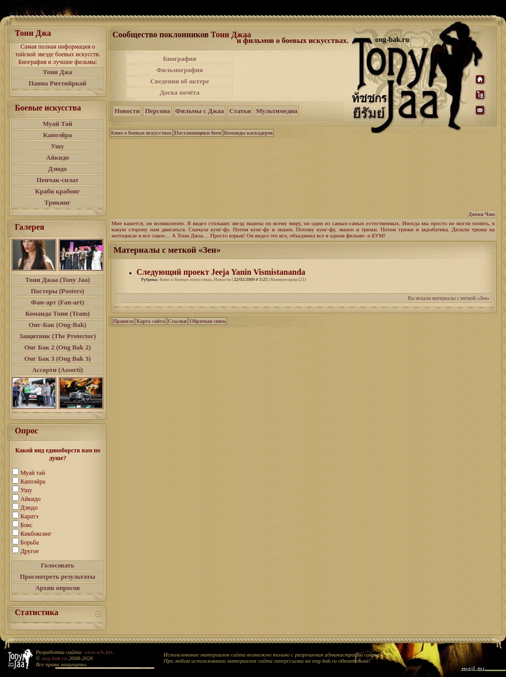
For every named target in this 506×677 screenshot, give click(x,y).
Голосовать (58, 565)
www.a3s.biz (98, 652)
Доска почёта (179, 92)
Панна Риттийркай (57, 83)
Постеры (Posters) (57, 291)
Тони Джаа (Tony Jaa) (57, 279)
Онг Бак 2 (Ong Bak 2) (57, 347)
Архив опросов (57, 588)
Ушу (57, 146)
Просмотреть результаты (58, 576)
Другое (29, 551)
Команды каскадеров (248, 133)
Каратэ (29, 516)
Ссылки (177, 321)
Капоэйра (57, 135)
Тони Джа (58, 72)
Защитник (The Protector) (57, 336)
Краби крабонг (57, 191)
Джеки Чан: (482, 214)
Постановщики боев (198, 133)
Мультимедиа (276, 111)
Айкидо (57, 157)
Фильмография (179, 70)
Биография (180, 58)
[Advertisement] (293, 76)
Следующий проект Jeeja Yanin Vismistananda (220, 272)
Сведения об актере (179, 81)
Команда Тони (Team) (57, 313)
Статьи (240, 111)
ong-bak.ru (54, 658)
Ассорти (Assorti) (57, 370)
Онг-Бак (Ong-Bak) (57, 325)
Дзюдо (57, 168)
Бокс (26, 525)
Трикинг (57, 202)
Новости (127, 111)
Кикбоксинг (36, 533)
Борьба (29, 542)
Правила (123, 321)
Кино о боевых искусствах (141, 133)
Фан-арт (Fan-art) (57, 302)
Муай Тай (57, 123)
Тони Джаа (231, 34)
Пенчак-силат (57, 180)
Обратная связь (208, 321)
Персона (157, 111)
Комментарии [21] (289, 279)
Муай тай (32, 472)
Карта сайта (150, 321)
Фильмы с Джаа (199, 111)
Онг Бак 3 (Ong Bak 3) (57, 358)
